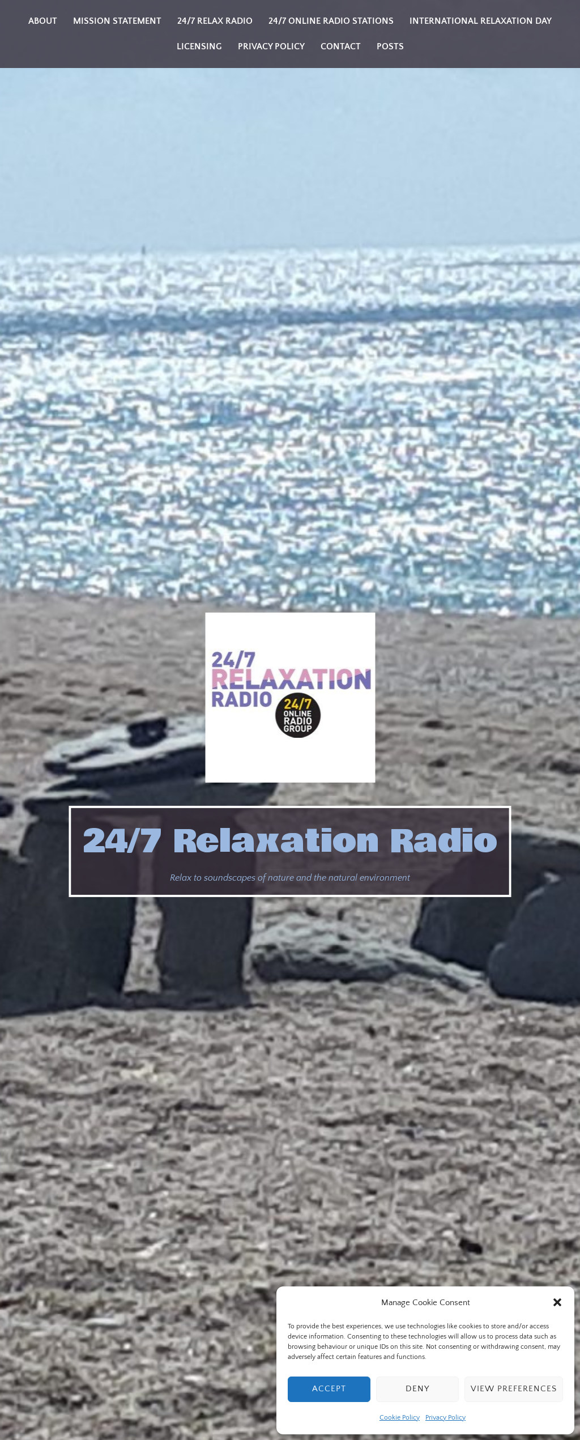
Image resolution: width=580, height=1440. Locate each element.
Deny (417, 1389)
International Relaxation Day (481, 21)
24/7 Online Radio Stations (331, 21)
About (42, 21)
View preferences (514, 1389)
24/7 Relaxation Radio (290, 841)
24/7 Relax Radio (215, 21)
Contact (341, 46)
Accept (329, 1389)
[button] (557, 1302)
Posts (390, 46)
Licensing (199, 46)
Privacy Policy (445, 1417)
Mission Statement (117, 21)
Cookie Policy (399, 1417)
